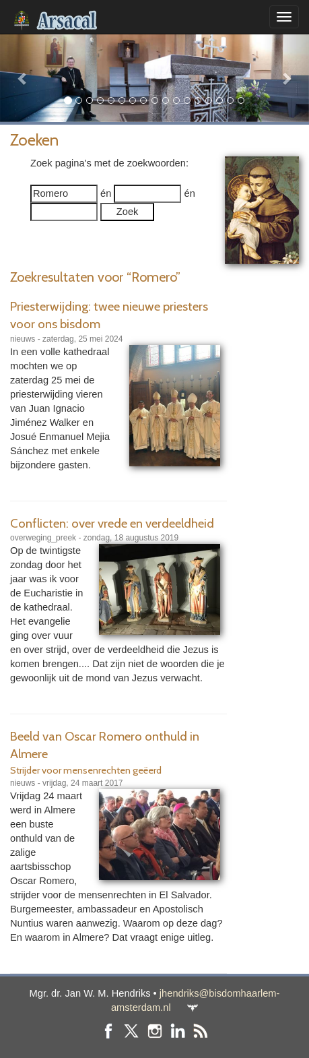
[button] (23, 78)
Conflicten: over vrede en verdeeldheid (112, 523)
